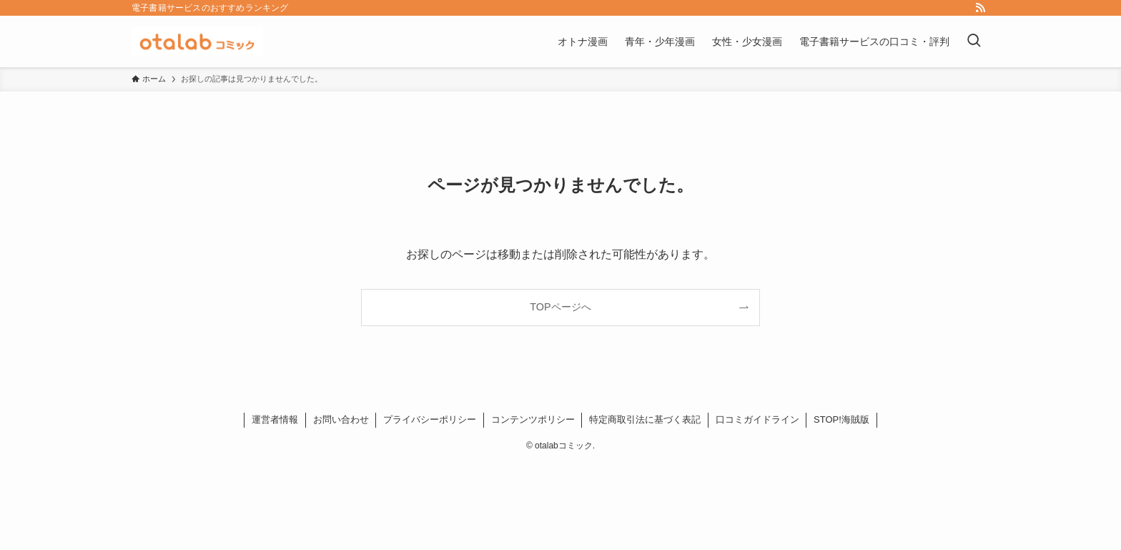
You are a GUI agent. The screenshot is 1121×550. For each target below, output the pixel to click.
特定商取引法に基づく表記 (645, 419)
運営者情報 (275, 419)
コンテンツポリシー (533, 419)
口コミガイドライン (757, 419)
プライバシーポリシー (429, 419)
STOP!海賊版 (841, 419)
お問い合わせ (341, 419)
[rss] (980, 8)
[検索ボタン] (973, 41)
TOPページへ (560, 307)
